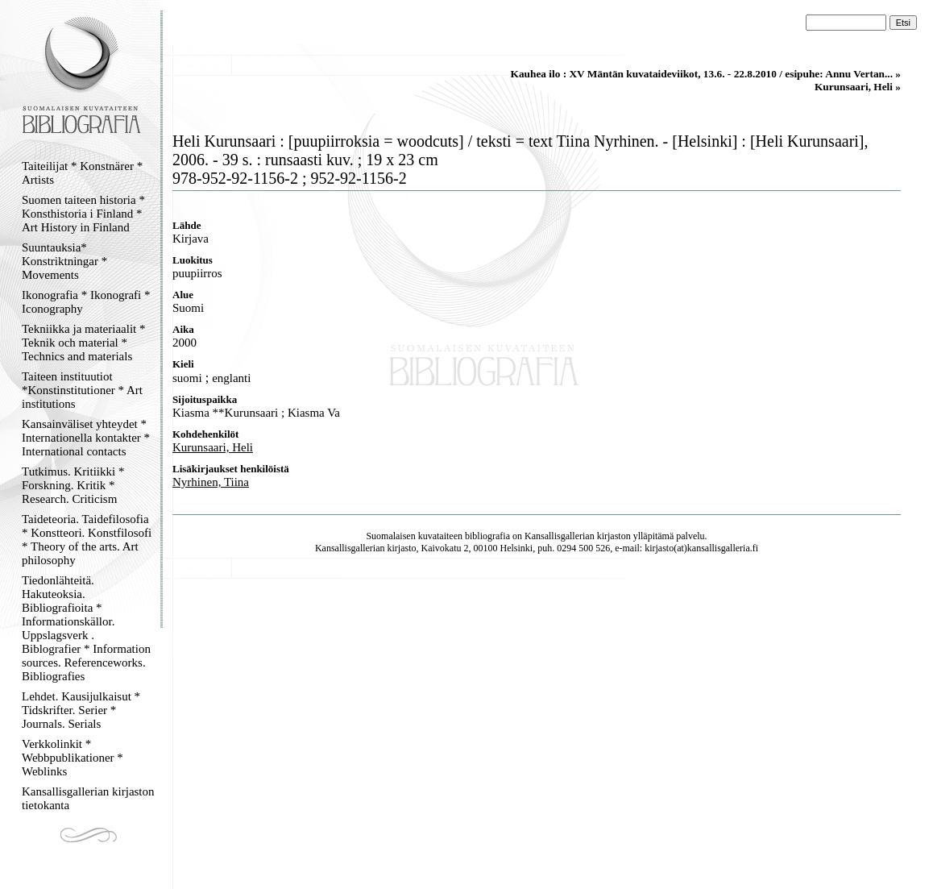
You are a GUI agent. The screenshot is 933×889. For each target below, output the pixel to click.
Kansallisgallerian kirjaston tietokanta (88, 798)
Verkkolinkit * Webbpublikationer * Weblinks (72, 757)
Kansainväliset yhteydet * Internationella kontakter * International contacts (86, 437)
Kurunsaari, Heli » (858, 87)
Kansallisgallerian (560, 536)
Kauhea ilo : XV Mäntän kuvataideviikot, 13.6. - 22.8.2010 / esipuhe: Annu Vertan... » (706, 74)
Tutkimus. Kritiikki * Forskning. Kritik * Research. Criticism (73, 485)
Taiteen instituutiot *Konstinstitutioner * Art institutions (82, 390)
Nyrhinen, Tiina (210, 482)
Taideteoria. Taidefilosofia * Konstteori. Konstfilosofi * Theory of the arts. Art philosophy (86, 540)
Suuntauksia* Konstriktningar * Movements (64, 261)
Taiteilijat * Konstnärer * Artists (82, 173)
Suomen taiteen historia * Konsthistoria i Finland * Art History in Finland (83, 213)
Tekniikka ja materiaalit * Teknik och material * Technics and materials (83, 342)
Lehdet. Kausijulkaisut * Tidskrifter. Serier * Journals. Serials (81, 710)
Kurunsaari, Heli (212, 447)
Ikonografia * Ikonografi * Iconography (86, 302)
